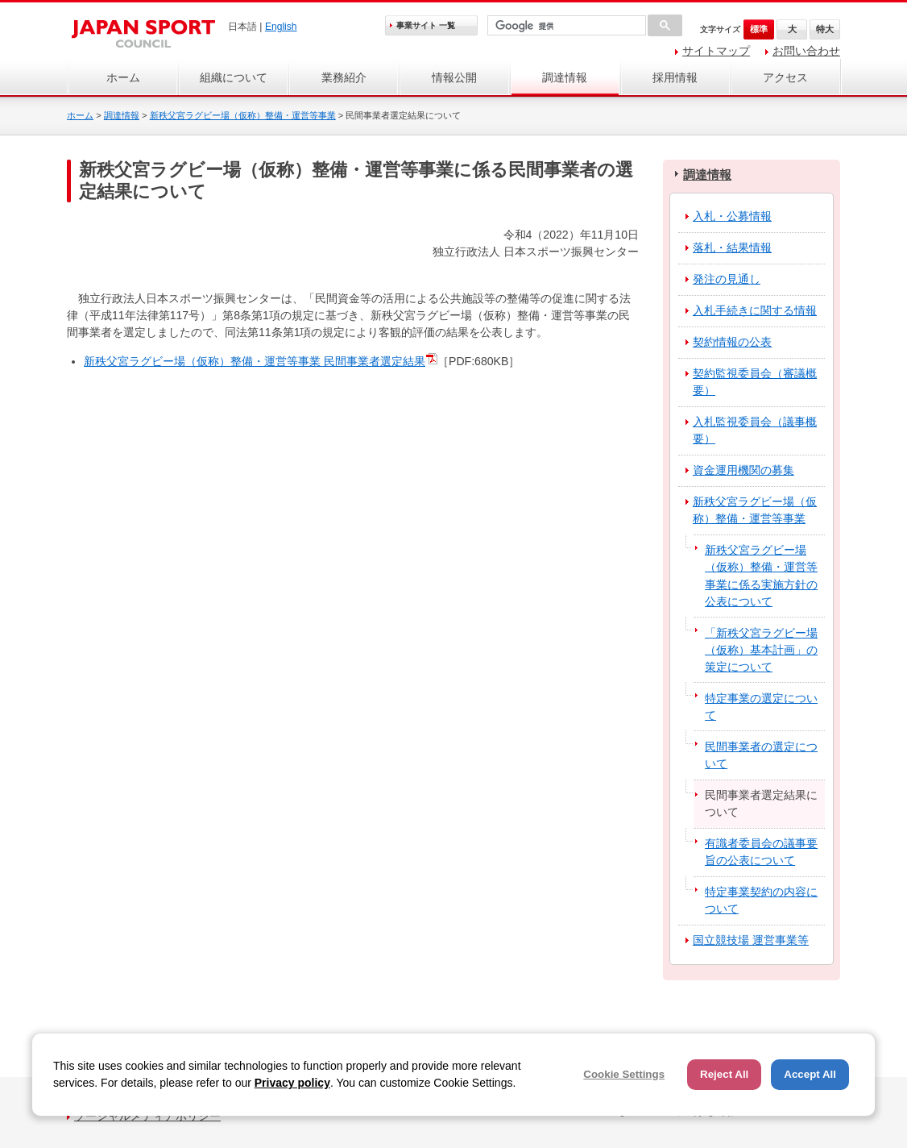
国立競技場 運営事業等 (751, 940)
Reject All (724, 1074)
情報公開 (454, 77)
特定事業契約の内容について (761, 900)
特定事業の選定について (761, 707)
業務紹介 (344, 77)
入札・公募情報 (732, 216)
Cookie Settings (624, 1074)
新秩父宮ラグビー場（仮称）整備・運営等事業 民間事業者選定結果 (254, 361)
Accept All (810, 1074)
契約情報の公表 (732, 341)
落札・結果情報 (732, 247)
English (281, 26)
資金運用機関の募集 (743, 470)
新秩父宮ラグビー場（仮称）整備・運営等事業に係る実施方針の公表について (761, 575)
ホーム (123, 77)
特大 (825, 29)
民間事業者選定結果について (761, 803)
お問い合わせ (806, 50)
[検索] (565, 26)
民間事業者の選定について (761, 755)
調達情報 (564, 77)
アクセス (785, 77)
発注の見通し (726, 278)
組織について (233, 77)
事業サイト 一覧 (425, 25)
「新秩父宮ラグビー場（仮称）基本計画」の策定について (761, 649)
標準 (759, 29)
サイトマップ (716, 50)
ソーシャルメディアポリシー (147, 1115)
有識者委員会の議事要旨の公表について (761, 852)
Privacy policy (292, 1082)
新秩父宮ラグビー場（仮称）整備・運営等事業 (243, 115)
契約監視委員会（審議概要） (755, 382)
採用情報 (675, 77)
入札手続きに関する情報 (755, 310)
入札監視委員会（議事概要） (755, 430)
